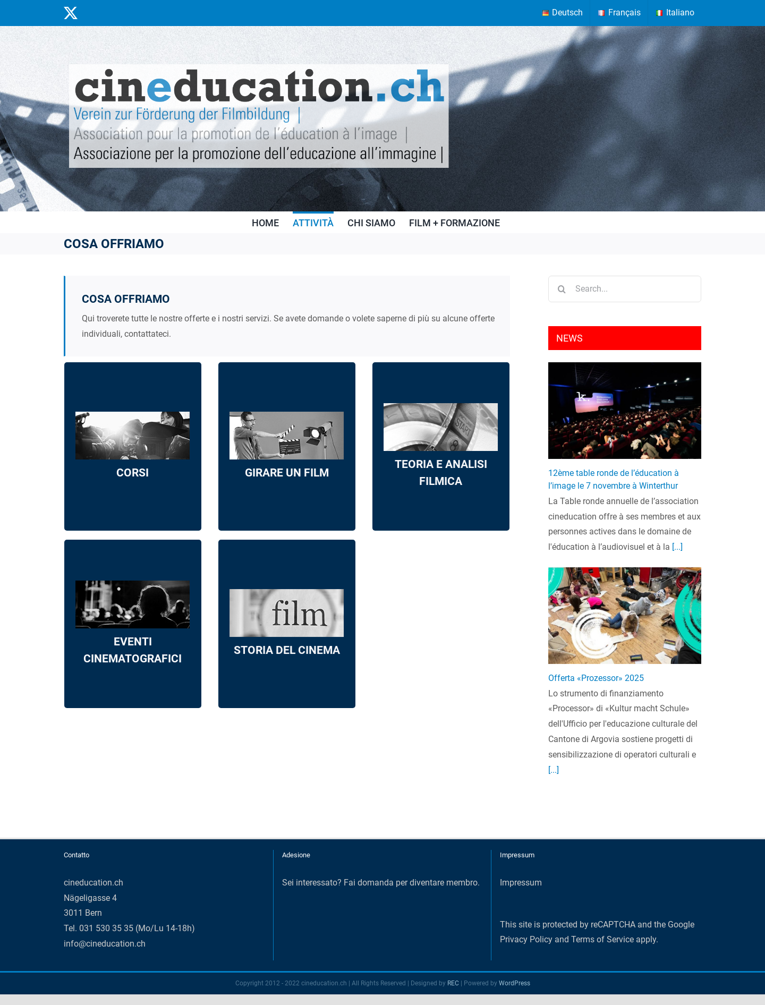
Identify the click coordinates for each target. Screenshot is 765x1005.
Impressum (521, 883)
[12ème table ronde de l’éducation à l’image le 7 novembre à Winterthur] (624, 410)
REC (453, 983)
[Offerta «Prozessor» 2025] (624, 615)
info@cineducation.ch (105, 944)
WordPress (514, 983)
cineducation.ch (93, 883)
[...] (676, 547)
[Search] (561, 289)
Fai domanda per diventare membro (411, 883)
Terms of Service (602, 939)
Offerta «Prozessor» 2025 (596, 678)
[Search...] (624, 289)
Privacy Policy (526, 939)
